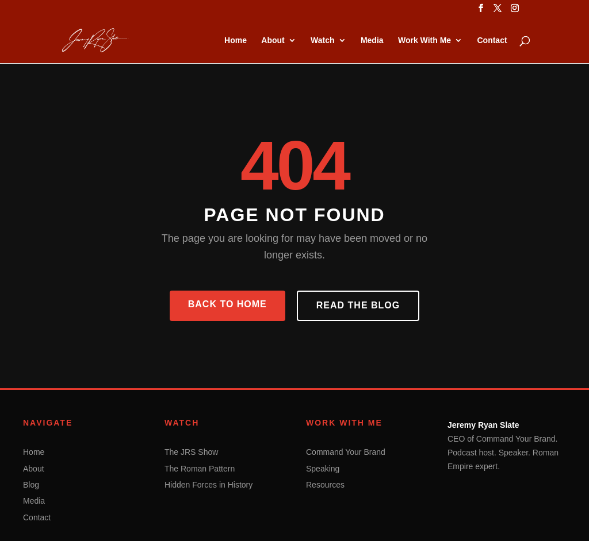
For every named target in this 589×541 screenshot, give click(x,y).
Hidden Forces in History (209, 484)
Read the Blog (358, 305)
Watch (322, 40)
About (272, 40)
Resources (325, 484)
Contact (492, 40)
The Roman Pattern (200, 468)
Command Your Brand (345, 452)
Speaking (322, 468)
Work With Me (424, 40)
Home (235, 40)
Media (372, 40)
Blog (31, 484)
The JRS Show (191, 452)
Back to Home (227, 304)
